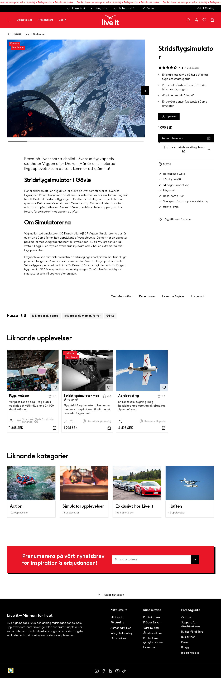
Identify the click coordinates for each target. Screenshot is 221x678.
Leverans (149, 647)
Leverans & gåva (173, 296)
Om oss (186, 617)
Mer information (121, 296)
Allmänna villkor (120, 627)
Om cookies (118, 638)
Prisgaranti (99, 8)
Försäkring (117, 622)
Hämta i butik (168, 206)
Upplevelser (24, 19)
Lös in (62, 19)
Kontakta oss (151, 617)
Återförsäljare (152, 633)
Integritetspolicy (121, 633)
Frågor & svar (152, 622)
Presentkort (76, 8)
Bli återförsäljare (192, 631)
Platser (147, 8)
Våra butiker (151, 627)
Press (184, 642)
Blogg (185, 647)
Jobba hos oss (190, 652)
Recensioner (147, 296)
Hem (27, 34)
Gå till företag (205, 8)
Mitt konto (117, 617)
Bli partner (188, 636)
